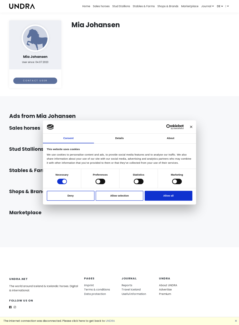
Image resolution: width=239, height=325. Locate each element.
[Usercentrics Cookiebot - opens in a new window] (169, 126)
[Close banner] (191, 127)
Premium (165, 294)
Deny (70, 195)
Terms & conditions (97, 289)
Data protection (95, 294)
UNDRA (110, 321)
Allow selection (119, 195)
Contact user (35, 80)
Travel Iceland (131, 289)
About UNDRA (168, 285)
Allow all (168, 195)
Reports (127, 285)
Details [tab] (119, 138)
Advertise (165, 289)
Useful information (134, 294)
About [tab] (170, 138)
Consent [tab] (68, 138)
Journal (206, 6)
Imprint (89, 285)
